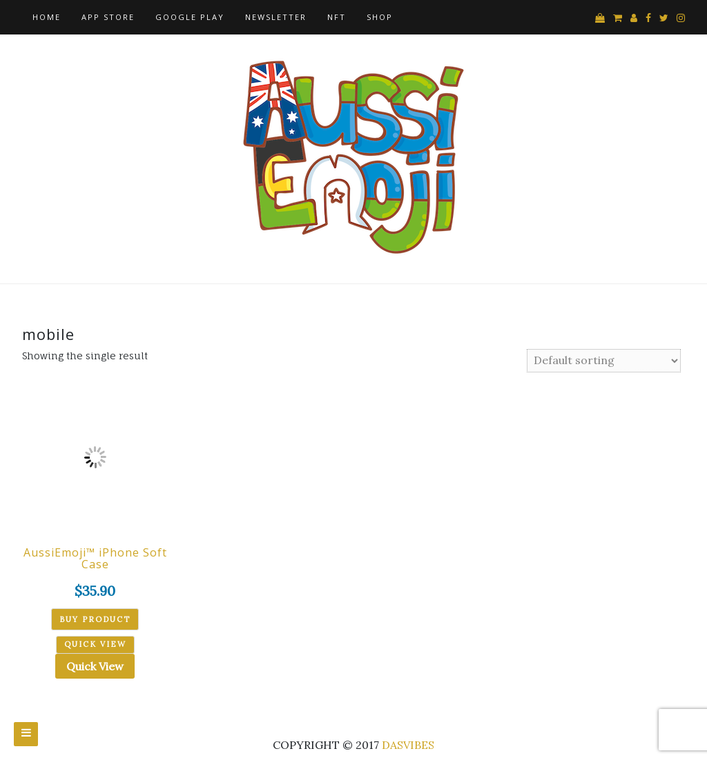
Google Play (189, 17)
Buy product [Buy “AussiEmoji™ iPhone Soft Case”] (94, 619)
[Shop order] (604, 360)
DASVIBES (408, 745)
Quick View (95, 666)
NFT (336, 17)
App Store (108, 17)
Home (46, 17)
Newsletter (276, 17)
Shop (380, 17)
